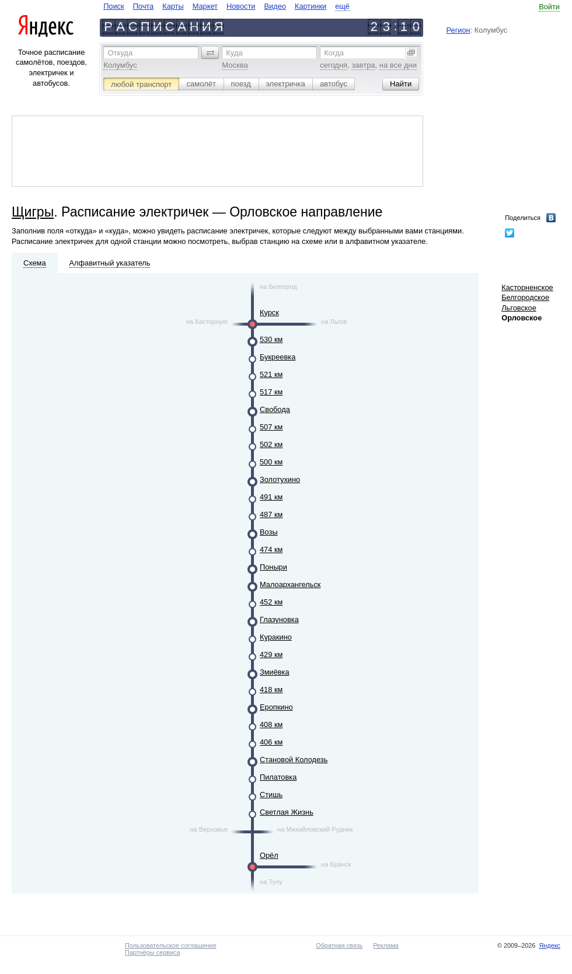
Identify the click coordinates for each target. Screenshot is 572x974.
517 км (271, 391)
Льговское (518, 307)
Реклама (386, 945)
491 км (271, 497)
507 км (271, 427)
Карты (172, 6)
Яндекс (549, 945)
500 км (271, 462)
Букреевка (277, 356)
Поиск (113, 6)
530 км (271, 339)
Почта (143, 6)
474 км (271, 549)
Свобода (275, 409)
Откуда (119, 52)
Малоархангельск (290, 584)
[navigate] (226, 6)
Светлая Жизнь (286, 812)
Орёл (269, 855)
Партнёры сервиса (152, 952)
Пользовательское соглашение (171, 945)
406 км (271, 742)
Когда (334, 52)
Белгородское (525, 297)
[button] (210, 52)
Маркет (205, 6)
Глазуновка (279, 619)
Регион (458, 30)
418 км (271, 689)
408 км (271, 724)
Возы (269, 532)
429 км (271, 654)
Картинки (310, 6)
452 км (271, 602)
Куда (234, 52)
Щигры (33, 211)
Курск (269, 312)
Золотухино (280, 479)
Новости (241, 6)
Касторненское (527, 287)
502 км (271, 444)
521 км (271, 374)
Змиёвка (275, 672)
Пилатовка (278, 777)
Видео (275, 6)
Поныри (273, 567)
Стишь (271, 794)
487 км (271, 514)
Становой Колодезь (293, 759)
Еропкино (276, 707)
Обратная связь (339, 945)
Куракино (276, 637)
